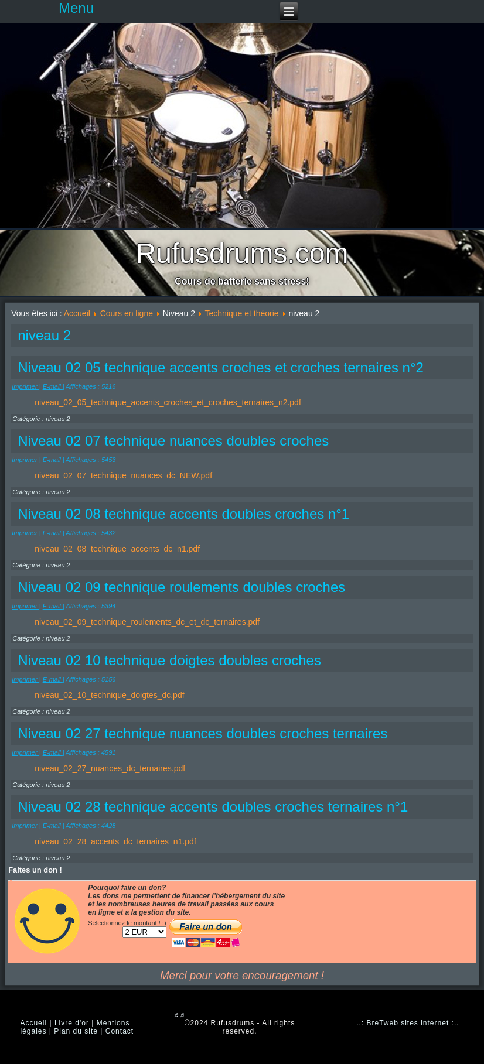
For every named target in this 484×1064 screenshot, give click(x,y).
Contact (119, 1031)
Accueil (77, 313)
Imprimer (25, 386)
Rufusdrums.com (242, 253)
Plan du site (76, 1031)
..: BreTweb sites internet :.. (407, 1023)
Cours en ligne (126, 313)
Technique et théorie (242, 313)
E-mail (53, 386)
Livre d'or (71, 1023)
